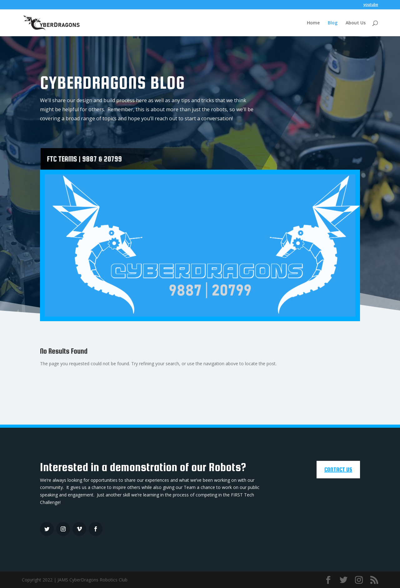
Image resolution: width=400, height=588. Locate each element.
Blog (333, 23)
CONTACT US (338, 469)
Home (313, 23)
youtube (370, 5)
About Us (356, 23)
